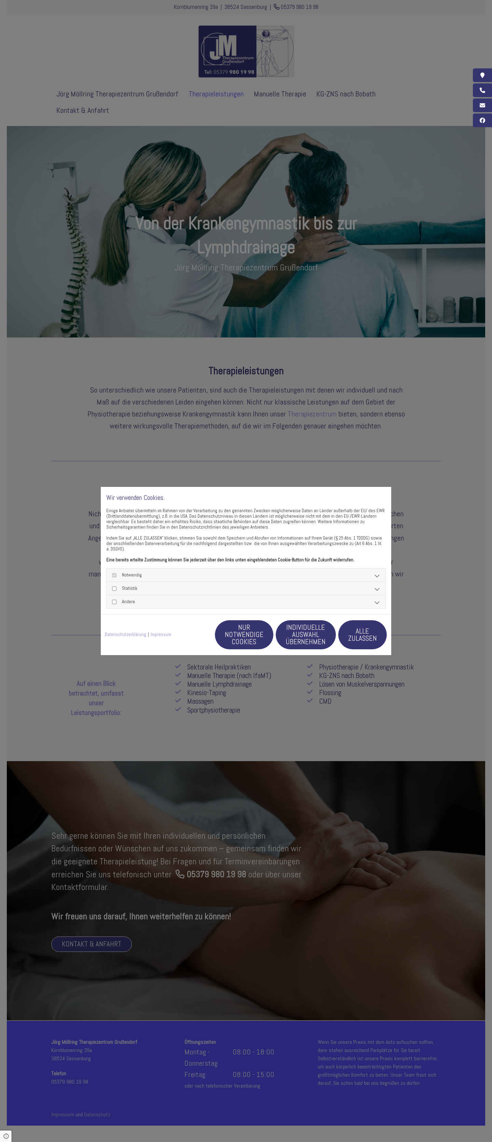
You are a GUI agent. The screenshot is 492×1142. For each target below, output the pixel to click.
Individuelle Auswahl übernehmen (291, 634)
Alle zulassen (355, 634)
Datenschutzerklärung (125, 635)
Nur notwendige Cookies (225, 634)
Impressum (161, 635)
